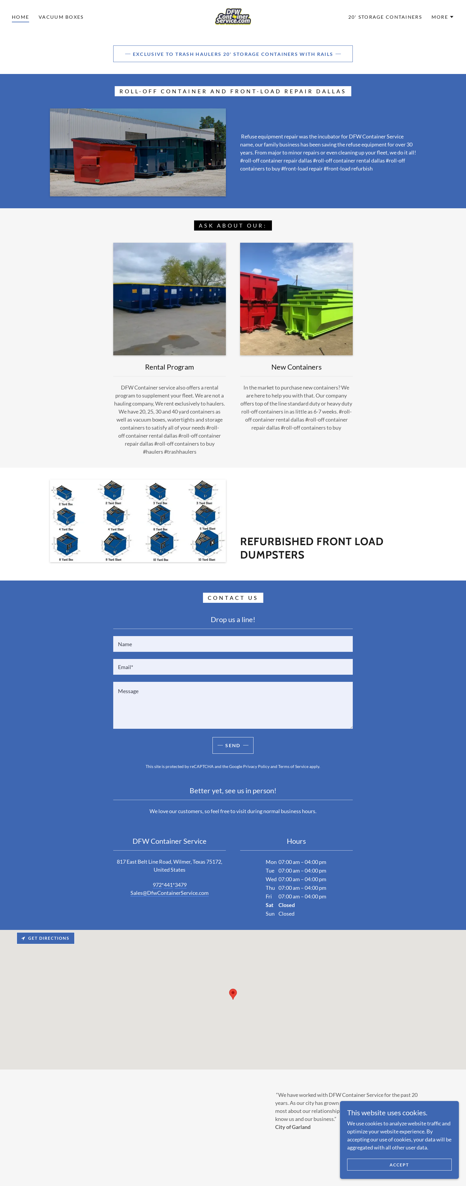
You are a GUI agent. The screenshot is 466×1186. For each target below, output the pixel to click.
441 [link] (168, 884)
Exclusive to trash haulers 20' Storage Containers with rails (233, 54)
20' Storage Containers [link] (385, 17)
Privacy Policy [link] (256, 766)
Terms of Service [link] (293, 766)
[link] (233, 16)
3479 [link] (181, 884)
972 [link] (157, 884)
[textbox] (232, 644)
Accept (399, 1164)
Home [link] (20, 17)
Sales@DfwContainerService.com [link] (169, 893)
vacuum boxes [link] (61, 17)
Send (232, 745)
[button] (443, 16)
